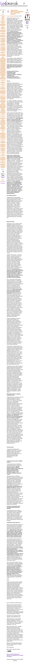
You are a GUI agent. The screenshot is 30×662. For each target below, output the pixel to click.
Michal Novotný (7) (2, 34)
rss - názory (3, 181)
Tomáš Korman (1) (3, 136)
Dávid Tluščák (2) (3, 70)
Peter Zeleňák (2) (2, 69)
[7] (16, 455)
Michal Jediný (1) (2, 112)
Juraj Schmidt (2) (2, 64)
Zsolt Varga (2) (3, 62)
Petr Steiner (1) (3, 161)
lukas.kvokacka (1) (2, 94)
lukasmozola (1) (2, 145)
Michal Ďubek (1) (2, 164)
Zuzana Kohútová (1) (3, 160)
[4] (11, 166)
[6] (15, 419)
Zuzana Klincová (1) (2, 86)
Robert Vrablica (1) (2, 131)
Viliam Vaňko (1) (2, 88)
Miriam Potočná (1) (2, 89)
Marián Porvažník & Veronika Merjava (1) (3, 103)
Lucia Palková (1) (2, 111)
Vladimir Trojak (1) (3, 118)
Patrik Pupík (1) (2, 120)
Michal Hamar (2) (2, 68)
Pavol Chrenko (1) (3, 122)
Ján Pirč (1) (3, 165)
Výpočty (27, 23)
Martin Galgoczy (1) (2, 151)
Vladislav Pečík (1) (3, 90)
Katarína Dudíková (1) (3, 143)
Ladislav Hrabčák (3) (3, 51)
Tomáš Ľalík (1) (3, 157)
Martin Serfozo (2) (3, 72)
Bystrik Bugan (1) (2, 146)
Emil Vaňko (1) (3, 110)
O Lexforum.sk (3, 183)
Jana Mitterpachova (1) (2, 132)
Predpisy (27, 22)
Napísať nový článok (3, 177)
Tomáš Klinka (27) (3, 21)
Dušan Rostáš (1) (2, 101)
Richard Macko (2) (3, 66)
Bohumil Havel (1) (3, 124)
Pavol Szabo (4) (2, 41)
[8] (11, 543)
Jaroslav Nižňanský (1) (3, 76)
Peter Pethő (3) (3, 49)
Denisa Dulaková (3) (2, 56)
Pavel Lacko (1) (2, 104)
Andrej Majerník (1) (2, 154)
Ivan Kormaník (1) (3, 91)
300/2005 (8, 181)
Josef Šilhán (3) (2, 54)
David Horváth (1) (2, 106)
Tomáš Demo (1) (2, 98)
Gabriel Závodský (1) (3, 116)
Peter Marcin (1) (2, 123)
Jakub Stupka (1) (2, 166)
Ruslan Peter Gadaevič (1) (3, 167)
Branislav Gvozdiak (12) (3, 27)
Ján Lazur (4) (3, 47)
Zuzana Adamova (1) (2, 138)
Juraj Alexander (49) (2, 19)
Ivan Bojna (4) (3, 43)
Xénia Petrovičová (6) (3, 37)
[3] (16, 110)
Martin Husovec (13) (2, 26)
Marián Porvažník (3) (3, 53)
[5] (7, 626)
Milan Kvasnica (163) (3, 16)
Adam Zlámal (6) (2, 38)
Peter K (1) (2, 99)
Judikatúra (27, 21)
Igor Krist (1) (3, 148)
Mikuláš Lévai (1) (2, 96)
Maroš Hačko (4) (2, 44)
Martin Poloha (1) (2, 127)
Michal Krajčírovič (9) (3, 32)
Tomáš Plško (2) (2, 74)
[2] (11, 104)
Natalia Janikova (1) (2, 115)
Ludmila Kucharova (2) (3, 57)
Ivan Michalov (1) (2, 159)
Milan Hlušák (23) (2, 24)
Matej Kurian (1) (2, 87)
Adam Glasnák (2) (3, 60)
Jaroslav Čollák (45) (2, 20)
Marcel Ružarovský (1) (3, 119)
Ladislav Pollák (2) (3, 63)
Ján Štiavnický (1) (3, 77)
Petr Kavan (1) (3, 141)
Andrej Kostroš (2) (3, 59)
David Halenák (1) (3, 92)
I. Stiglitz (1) (3, 150)
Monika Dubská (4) (2, 42)
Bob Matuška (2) (2, 61)
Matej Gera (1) (3, 82)
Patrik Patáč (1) (3, 137)
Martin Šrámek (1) (3, 107)
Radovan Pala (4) (2, 46)
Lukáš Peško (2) (2, 71)
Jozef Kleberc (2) (2, 73)
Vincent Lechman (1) (2, 79)
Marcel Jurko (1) (2, 149)
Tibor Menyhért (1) (3, 134)
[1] (13, 93)
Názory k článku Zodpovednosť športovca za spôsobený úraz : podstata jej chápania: (15, 655)
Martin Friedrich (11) (2, 29)
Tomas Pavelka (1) (3, 97)
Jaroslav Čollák (10, 16)
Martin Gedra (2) (2, 58)
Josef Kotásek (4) (2, 40)
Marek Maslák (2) (2, 75)
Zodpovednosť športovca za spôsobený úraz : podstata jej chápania (17, 12)
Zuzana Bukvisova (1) (3, 140)
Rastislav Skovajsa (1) (3, 109)
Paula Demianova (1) (2, 156)
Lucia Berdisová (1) (2, 113)
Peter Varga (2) (3, 65)
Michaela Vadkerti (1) (3, 163)
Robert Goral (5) (2, 39)
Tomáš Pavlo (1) (2, 117)
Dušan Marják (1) (2, 144)
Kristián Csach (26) (3, 23)
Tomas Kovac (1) (2, 100)
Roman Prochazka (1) (3, 95)
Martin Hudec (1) (2, 105)
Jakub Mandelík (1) (2, 83)
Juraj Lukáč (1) (3, 121)
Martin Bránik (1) (2, 78)
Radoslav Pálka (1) (2, 81)
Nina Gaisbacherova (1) (3, 147)
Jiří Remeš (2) (3, 67)
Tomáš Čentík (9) (2, 30)
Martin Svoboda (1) (2, 129)
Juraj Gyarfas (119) (3, 17)
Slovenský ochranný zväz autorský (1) (3, 126)
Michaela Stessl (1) (2, 85)
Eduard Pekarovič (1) (3, 153)
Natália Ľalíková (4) (2, 45)
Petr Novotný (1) (2, 135)
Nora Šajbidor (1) (2, 128)
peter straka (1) (3, 158)
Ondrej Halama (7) (3, 35)
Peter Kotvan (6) (2, 36)
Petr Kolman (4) (2, 48)
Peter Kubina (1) (2, 133)
